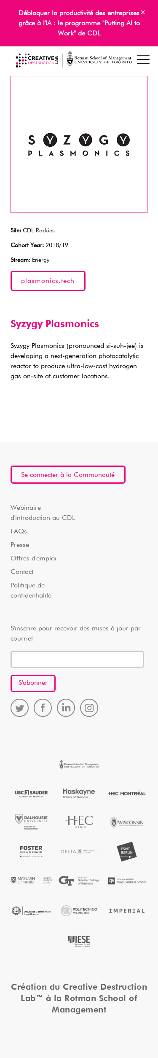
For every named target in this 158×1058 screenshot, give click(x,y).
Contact (22, 572)
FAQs (19, 531)
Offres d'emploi (33, 558)
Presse (20, 545)
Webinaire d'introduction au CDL (43, 513)
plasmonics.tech (48, 281)
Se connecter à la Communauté (68, 475)
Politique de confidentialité (31, 590)
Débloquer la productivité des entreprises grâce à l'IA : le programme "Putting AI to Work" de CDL (79, 23)
